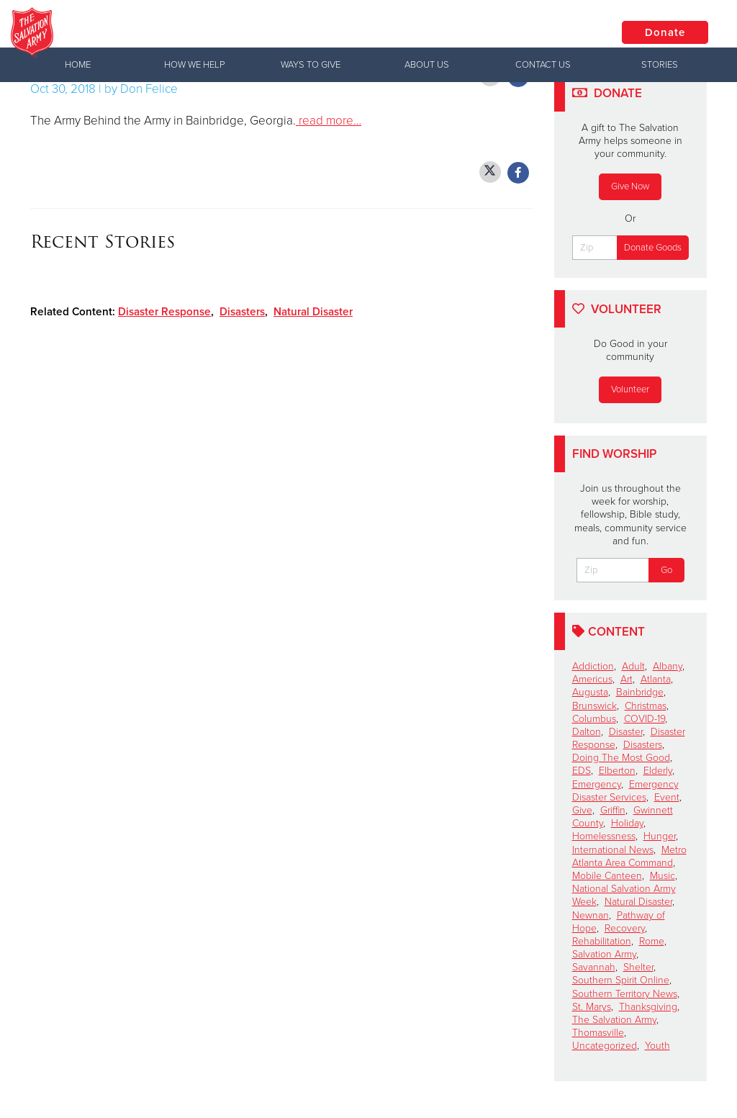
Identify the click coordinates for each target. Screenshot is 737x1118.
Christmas (645, 706)
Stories (659, 65)
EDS (581, 771)
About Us (426, 65)
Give (582, 810)
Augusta (590, 692)
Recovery (625, 928)
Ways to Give (310, 65)
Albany (667, 666)
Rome (651, 941)
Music (662, 876)
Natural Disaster (313, 311)
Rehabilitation (601, 941)
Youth (657, 1046)
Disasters (242, 311)
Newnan (590, 915)
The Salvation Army (614, 1020)
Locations (556, 32)
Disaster (626, 732)
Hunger (659, 836)
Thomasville (598, 1033)
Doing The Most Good (621, 758)
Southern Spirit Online (620, 980)
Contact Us (543, 65)
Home (78, 65)
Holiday (627, 823)
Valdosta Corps (216, 32)
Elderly (657, 771)
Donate (665, 32)
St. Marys (591, 1007)
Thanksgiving (648, 1007)
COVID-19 (644, 719)
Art (626, 679)
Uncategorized (604, 1046)
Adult (633, 666)
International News (613, 850)
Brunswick (594, 706)
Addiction (593, 666)
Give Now (630, 186)
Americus (592, 679)
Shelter (638, 967)
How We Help (194, 65)
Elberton (617, 771)
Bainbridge (640, 692)
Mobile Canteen (607, 876)
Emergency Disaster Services (625, 790)
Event (666, 797)
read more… (328, 120)
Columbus (594, 719)
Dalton (586, 732)
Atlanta (656, 679)
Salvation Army (604, 954)
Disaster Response (164, 311)
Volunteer (630, 389)
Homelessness (604, 836)
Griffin (612, 810)
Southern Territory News (624, 994)
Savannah (593, 967)
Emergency (596, 784)
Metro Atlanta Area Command (629, 856)
